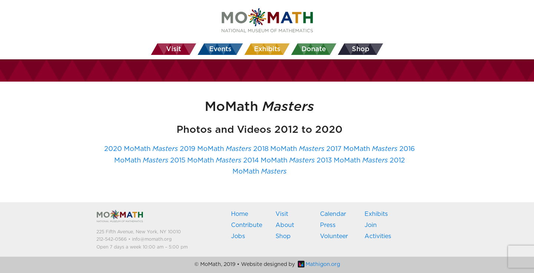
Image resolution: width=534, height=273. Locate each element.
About (285, 225)
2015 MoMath (205, 160)
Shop (283, 236)
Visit (282, 214)
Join (371, 225)
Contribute (246, 225)
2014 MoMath (279, 160)
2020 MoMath (141, 149)
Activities (378, 236)
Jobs (238, 236)
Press (328, 225)
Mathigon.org (319, 264)
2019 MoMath (215, 149)
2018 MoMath (288, 149)
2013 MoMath (352, 160)
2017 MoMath (362, 149)
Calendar (333, 214)
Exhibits (376, 214)
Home (239, 214)
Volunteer (334, 236)
